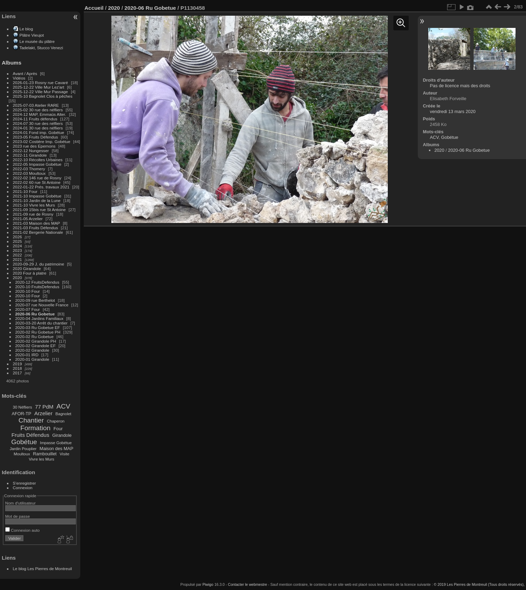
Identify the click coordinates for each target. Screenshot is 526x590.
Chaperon (56, 421)
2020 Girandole (27, 268)
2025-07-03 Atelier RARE (36, 105)
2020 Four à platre (29, 273)
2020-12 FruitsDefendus (37, 282)
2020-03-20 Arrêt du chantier (41, 323)
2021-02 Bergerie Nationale (38, 232)
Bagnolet (63, 414)
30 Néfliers (22, 407)
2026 (17, 236)
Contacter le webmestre (247, 584)
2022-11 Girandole (30, 155)
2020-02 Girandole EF (35, 345)
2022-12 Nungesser (31, 150)
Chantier (31, 420)
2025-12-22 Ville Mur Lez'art (38, 87)
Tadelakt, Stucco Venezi (41, 47)
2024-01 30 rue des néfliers (38, 128)
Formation (35, 428)
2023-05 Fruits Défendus (35, 137)
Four (57, 428)
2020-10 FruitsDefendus (37, 286)
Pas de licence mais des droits (460, 85)
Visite (64, 454)
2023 (17, 250)
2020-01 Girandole (32, 359)
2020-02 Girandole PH (35, 341)
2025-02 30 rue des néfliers (38, 109)
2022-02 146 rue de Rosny (37, 177)
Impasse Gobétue (56, 443)
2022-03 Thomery (29, 168)
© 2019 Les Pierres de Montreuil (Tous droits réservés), (479, 584)
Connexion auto (22, 530)
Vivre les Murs (41, 459)
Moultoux (22, 454)
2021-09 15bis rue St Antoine (39, 209)
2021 (17, 259)
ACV (63, 406)
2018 (17, 368)
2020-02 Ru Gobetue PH (38, 332)
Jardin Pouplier (23, 449)
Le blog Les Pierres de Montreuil (42, 568)
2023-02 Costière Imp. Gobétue (42, 141)
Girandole (62, 435)
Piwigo (207, 584)
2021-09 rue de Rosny (33, 214)
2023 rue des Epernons (34, 146)
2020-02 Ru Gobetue (34, 336)
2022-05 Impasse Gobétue (37, 164)
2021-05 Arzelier (28, 218)
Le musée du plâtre (37, 41)
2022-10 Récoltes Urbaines (38, 159)
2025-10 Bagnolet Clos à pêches (43, 96)
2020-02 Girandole (32, 350)
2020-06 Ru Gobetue (35, 314)
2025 (17, 241)
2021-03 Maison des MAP (36, 223)
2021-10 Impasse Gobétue (37, 196)
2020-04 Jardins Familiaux (39, 318)
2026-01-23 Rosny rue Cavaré (40, 82)
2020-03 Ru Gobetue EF (37, 327)
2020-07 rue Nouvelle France (41, 305)
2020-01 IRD (27, 354)
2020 (17, 277)
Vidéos (19, 78)
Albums (11, 63)
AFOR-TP (21, 413)
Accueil (94, 8)
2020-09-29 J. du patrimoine (38, 264)
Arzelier (43, 413)
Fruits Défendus (30, 435)
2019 (17, 363)
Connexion (22, 487)
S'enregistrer (24, 483)
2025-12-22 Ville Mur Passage (40, 91)
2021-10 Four (25, 191)
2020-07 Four (27, 309)
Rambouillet (45, 453)
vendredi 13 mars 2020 (453, 111)
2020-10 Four (27, 291)
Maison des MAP (56, 448)
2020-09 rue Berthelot (35, 300)
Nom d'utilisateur (20, 503)
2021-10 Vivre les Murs (34, 205)
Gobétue (24, 442)
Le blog (26, 29)
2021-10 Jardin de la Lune (37, 200)
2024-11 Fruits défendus (35, 119)
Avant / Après (25, 73)
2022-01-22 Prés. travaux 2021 (41, 187)
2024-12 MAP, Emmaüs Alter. (39, 114)
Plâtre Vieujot (32, 35)
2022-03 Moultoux (29, 173)
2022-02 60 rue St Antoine (37, 182)
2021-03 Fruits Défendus (35, 227)
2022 (17, 255)
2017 (17, 373)
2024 (17, 246)
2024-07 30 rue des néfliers (38, 123)
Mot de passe (17, 516)
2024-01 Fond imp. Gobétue (38, 132)
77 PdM (44, 407)
